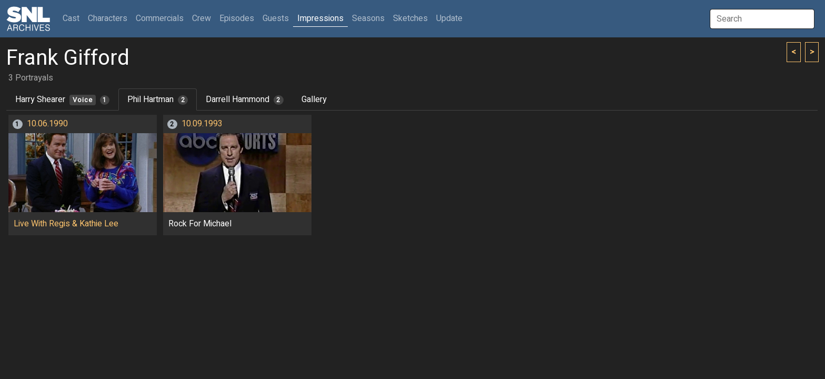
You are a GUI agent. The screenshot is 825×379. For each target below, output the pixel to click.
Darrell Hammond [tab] (245, 99)
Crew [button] (201, 18)
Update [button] (449, 18)
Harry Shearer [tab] (62, 99)
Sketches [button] (410, 18)
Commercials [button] (160, 18)
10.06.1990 (47, 123)
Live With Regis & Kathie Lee (66, 223)
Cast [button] (73, 18)
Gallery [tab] (314, 99)
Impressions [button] (320, 18)
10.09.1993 (202, 123)
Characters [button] (107, 18)
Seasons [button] (368, 18)
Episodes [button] (236, 18)
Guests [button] (276, 18)
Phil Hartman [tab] (157, 99)
